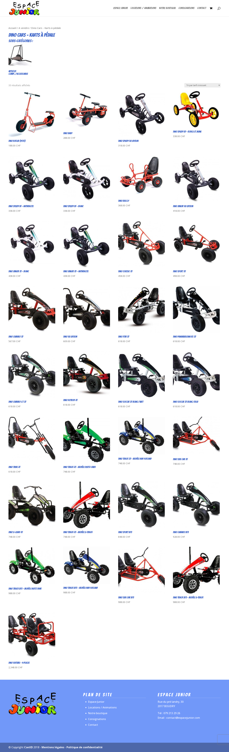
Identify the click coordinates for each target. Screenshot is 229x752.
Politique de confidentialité (84, 747)
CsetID (28, 747)
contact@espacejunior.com (183, 718)
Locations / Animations (143, 8)
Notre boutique (167, 8)
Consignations (186, 8)
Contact (201, 8)
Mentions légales (53, 747)
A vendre (24, 28)
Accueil (12, 28)
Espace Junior (120, 8)
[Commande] (202, 85)
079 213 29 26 (171, 713)
